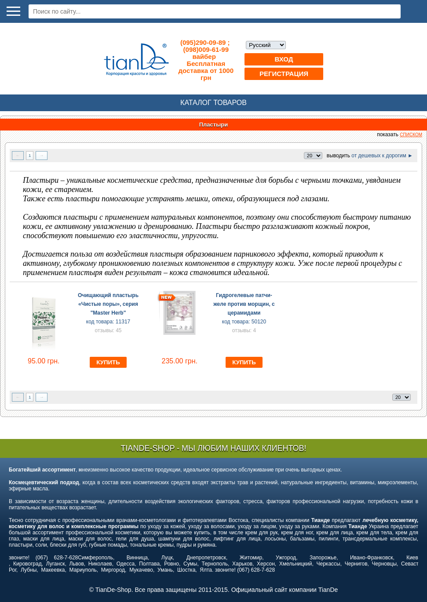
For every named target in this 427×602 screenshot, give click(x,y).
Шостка (186, 570)
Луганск (55, 564)
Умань (165, 570)
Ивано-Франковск (371, 558)
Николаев (100, 564)
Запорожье (323, 558)
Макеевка (53, 570)
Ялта (206, 570)
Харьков (242, 564)
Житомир (251, 558)
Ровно (171, 564)
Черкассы (328, 564)
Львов (76, 564)
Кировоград (27, 564)
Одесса (126, 564)
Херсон (266, 564)
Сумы (190, 564)
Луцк (167, 558)
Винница (137, 558)
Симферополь (95, 558)
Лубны (28, 570)
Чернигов (356, 564)
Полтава (149, 564)
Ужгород (286, 558)
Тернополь (214, 564)
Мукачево (141, 570)
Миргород (113, 570)
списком (411, 134)
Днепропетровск (206, 558)
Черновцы (384, 564)
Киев (412, 558)
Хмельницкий (295, 564)
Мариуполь (83, 570)
